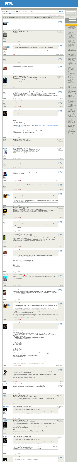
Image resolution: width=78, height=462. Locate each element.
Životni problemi (70, 134)
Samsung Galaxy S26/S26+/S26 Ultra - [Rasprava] (71, 67)
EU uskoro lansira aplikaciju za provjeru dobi (72, 35)
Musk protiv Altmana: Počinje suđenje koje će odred (71, 78)
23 (14, 41)
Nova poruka (61, 11)
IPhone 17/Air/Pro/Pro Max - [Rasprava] (72, 92)
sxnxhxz (4, 139)
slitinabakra (5, 65)
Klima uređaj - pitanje (71, 68)
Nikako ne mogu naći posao (72, 116)
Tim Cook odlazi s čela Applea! (71, 86)
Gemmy (4, 395)
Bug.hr (3, 8)
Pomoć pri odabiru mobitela (72, 26)
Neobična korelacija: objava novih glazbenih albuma (72, 125)
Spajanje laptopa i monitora (72, 48)
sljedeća (6, 15)
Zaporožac (5, 322)
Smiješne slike (70, 90)
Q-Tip (4, 302)
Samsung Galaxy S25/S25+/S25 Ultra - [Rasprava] (71, 37)
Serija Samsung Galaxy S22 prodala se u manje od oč (43, 17)
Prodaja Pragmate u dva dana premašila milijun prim (72, 69)
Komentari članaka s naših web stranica (23, 8)
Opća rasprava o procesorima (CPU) (70, 32)
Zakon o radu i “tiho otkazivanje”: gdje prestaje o (72, 123)
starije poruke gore (61, 15)
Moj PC (4, 54)
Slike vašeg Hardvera (71, 107)
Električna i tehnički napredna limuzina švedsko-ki (72, 50)
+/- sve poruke (50, 15)
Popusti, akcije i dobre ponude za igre (71, 95)
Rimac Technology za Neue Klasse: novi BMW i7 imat (72, 55)
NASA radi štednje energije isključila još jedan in (72, 109)
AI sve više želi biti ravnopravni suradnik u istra (72, 113)
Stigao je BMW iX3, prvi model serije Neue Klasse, (72, 122)
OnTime (4, 160)
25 (14, 54)
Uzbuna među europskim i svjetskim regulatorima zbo (72, 60)
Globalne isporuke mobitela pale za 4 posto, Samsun (72, 71)
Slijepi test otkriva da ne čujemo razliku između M (71, 44)
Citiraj (61, 22)
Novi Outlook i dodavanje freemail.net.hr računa (71, 119)
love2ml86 (5, 183)
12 (14, 205)
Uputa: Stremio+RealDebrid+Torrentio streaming (72, 73)
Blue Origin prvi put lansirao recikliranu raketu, (72, 106)
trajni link (61, 41)
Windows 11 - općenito (71, 128)
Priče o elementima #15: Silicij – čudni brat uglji (71, 47)
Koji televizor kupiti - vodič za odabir (71, 133)
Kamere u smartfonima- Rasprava (71, 46)
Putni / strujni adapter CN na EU (71, 52)
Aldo (4, 44)
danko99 (4, 207)
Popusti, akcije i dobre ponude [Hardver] (71, 33)
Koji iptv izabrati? (70, 129)
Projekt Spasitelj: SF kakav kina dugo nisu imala (72, 57)
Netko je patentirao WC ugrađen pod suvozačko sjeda (71, 111)
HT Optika (69, 117)
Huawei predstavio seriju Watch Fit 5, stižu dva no (71, 54)
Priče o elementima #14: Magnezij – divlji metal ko (71, 102)
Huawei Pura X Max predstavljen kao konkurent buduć (72, 76)
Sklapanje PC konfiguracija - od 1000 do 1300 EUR (72, 59)
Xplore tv (69, 65)
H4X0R (4, 56)
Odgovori (60, 21)
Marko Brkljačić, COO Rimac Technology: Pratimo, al (72, 127)
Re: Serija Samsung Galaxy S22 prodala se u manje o (22, 44)
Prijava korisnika (69, 16)
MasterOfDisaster (6, 383)
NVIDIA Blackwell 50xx (71, 83)
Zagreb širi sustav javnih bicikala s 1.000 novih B (71, 29)
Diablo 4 (69, 30)
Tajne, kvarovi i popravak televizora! (71, 115)
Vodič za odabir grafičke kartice (71, 89)
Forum (7, 8)
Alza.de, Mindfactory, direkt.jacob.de (71, 97)
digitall (4, 233)
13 (14, 87)
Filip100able (5, 100)
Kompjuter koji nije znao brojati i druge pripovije (71, 84)
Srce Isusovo (5, 274)
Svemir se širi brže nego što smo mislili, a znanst (72, 87)
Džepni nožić (70, 81)
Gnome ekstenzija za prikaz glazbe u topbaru (72, 80)
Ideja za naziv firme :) (71, 120)
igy (3, 31)
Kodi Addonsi (70, 130)
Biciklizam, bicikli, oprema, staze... (72, 132)
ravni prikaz (55, 15)
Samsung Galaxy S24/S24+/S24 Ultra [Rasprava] (71, 41)
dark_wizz (5, 169)
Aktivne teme (68, 24)
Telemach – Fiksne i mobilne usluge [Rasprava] (72, 101)
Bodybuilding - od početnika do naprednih (72, 62)
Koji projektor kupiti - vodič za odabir (72, 64)
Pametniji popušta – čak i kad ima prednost (71, 104)
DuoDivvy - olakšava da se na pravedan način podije (72, 28)
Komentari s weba (12, 8)
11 (14, 62)
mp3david (5, 148)
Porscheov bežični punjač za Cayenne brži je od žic (71, 42)
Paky (4, 76)
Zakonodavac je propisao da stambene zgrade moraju (72, 99)
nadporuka (61, 54)
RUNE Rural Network (71, 82)
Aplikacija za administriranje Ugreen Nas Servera (72, 93)
